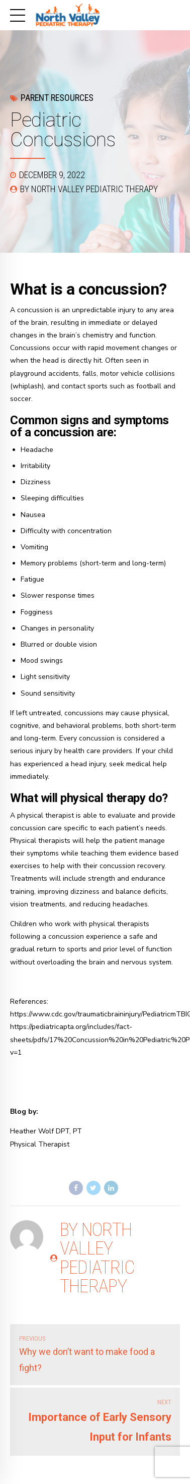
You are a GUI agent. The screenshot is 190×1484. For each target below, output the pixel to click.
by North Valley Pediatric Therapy (89, 189)
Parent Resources (57, 97)
